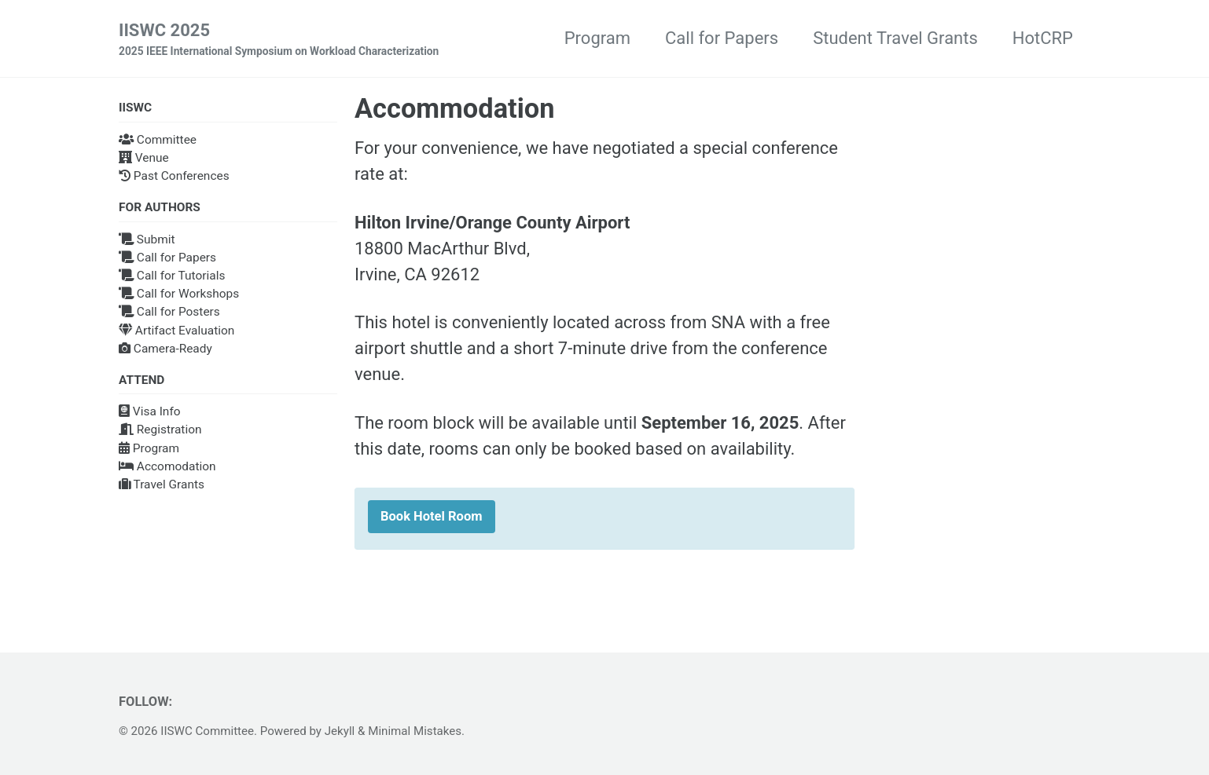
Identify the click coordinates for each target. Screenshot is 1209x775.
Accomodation (167, 466)
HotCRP (1042, 38)
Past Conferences (174, 176)
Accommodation (454, 108)
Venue (144, 158)
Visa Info (150, 411)
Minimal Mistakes (414, 731)
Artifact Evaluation (176, 331)
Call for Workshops (179, 294)
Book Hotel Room (431, 516)
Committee (158, 140)
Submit (147, 239)
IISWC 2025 (279, 40)
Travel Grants (161, 484)
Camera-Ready (165, 349)
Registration (160, 429)
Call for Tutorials (172, 276)
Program (597, 38)
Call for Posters (169, 312)
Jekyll (340, 731)
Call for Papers (721, 38)
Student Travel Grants (895, 38)
